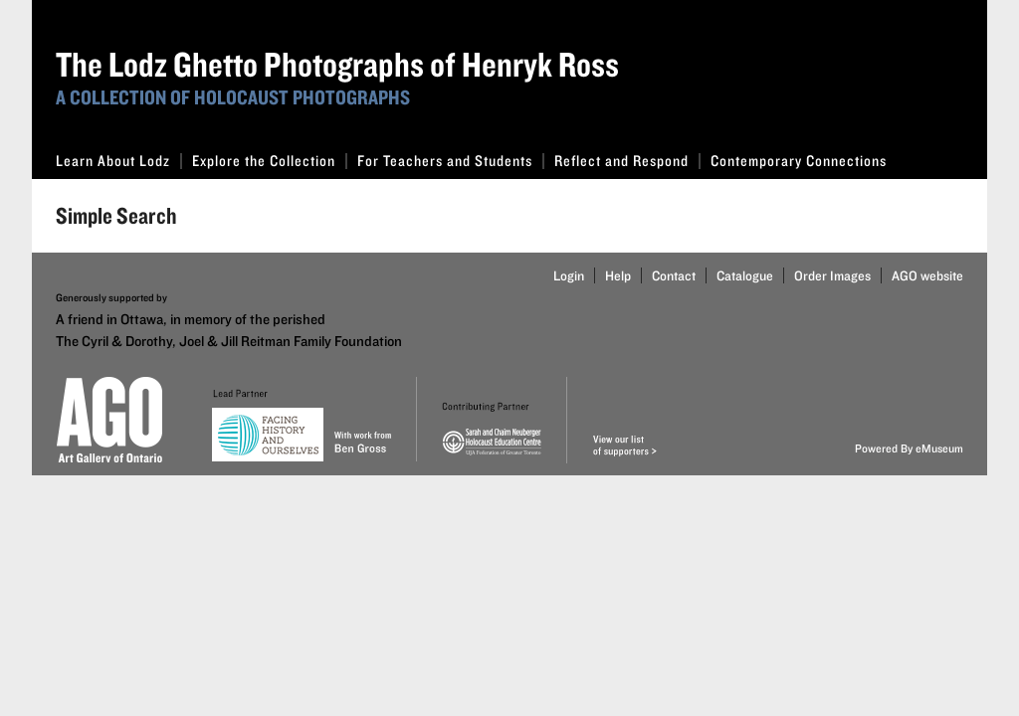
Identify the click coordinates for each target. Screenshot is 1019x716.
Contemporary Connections (799, 160)
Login (568, 275)
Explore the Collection (269, 160)
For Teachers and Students (450, 160)
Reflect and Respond (627, 160)
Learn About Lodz (119, 160)
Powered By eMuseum (909, 448)
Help (618, 275)
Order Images (832, 275)
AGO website (927, 275)
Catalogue (744, 275)
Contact (674, 275)
